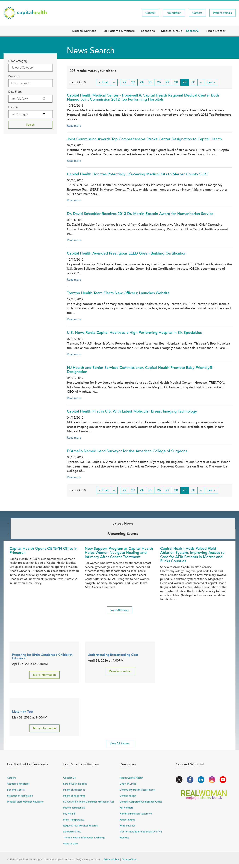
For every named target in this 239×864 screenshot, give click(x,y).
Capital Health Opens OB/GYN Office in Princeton (43, 550)
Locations (148, 31)
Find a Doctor (216, 31)
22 (126, 82)
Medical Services (84, 31)
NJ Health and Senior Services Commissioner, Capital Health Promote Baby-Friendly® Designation (140, 370)
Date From (15, 91)
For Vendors (126, 807)
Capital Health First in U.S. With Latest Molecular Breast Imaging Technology (132, 411)
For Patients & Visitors (118, 31)
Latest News (122, 523)
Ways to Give (70, 843)
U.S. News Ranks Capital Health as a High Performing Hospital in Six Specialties (134, 332)
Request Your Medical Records (80, 825)
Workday (124, 837)
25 (151, 82)
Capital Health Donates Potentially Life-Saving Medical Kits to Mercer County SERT (137, 174)
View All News (119, 610)
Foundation (174, 13)
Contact (150, 13)
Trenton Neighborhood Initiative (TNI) (141, 831)
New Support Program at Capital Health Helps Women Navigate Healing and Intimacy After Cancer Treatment (119, 552)
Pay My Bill (69, 813)
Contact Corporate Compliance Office (141, 801)
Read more (74, 126)
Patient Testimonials (74, 807)
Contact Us (69, 777)
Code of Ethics (128, 783)
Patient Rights (127, 819)
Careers (197, 13)
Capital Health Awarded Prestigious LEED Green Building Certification (126, 253)
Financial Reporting (74, 795)
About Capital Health (131, 777)
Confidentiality (128, 795)
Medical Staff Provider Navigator (25, 801)
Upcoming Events (123, 533)
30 (194, 82)
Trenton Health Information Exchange (84, 837)
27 (169, 82)
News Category (17, 61)
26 (160, 82)
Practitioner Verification (20, 795)
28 (177, 82)
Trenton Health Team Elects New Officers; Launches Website (118, 293)
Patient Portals (222, 13)
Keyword (13, 76)
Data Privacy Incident (75, 783)
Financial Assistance (74, 789)
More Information (44, 675)
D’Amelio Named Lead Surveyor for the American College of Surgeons (127, 451)
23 (134, 82)
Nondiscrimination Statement (136, 813)
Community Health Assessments (137, 789)
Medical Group (171, 31)
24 (143, 82)
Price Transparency (73, 819)
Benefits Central (16, 789)
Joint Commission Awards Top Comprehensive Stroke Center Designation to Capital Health (144, 139)
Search (191, 31)
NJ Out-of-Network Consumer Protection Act (88, 801)
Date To (13, 107)
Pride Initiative (127, 825)
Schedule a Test (72, 831)
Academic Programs (18, 783)
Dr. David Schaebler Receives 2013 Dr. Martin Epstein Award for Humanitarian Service (140, 214)
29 (186, 83)
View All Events (119, 743)
